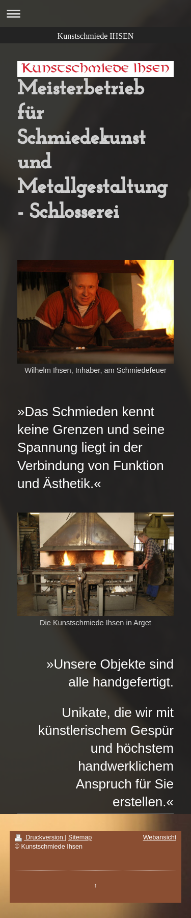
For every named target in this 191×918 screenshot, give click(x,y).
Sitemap (80, 837)
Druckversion (40, 837)
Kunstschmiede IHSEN (96, 36)
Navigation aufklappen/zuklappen (95, 13)
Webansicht (160, 837)
